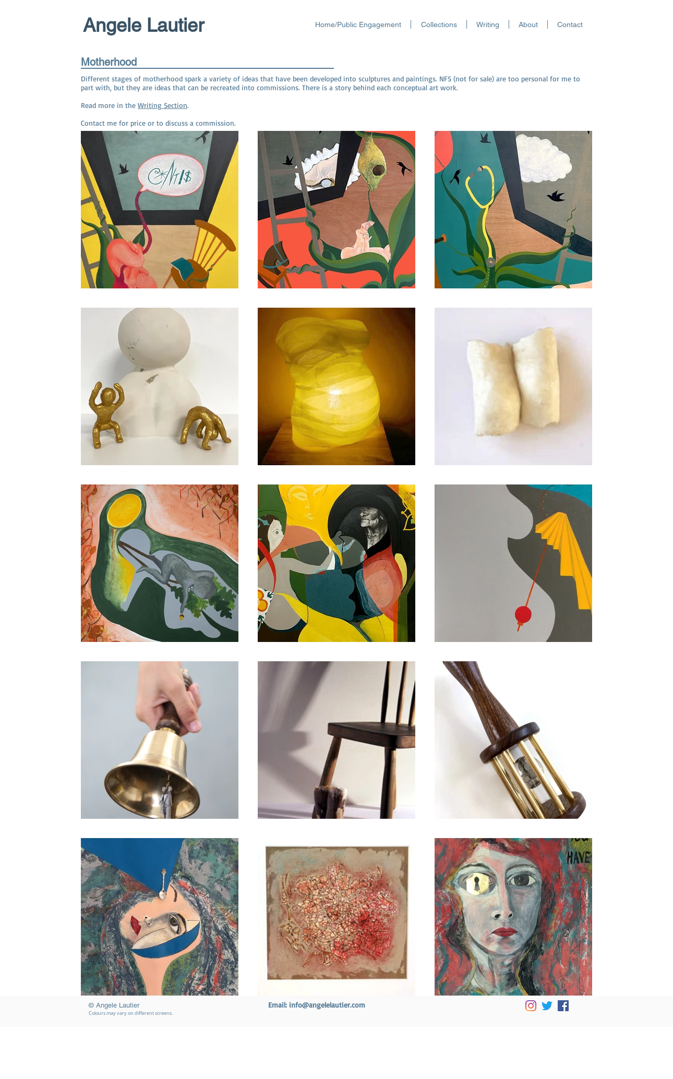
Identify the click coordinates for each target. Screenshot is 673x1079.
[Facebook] (563, 1005)
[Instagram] (530, 1005)
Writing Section (162, 105)
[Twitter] (547, 1005)
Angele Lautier (143, 25)
